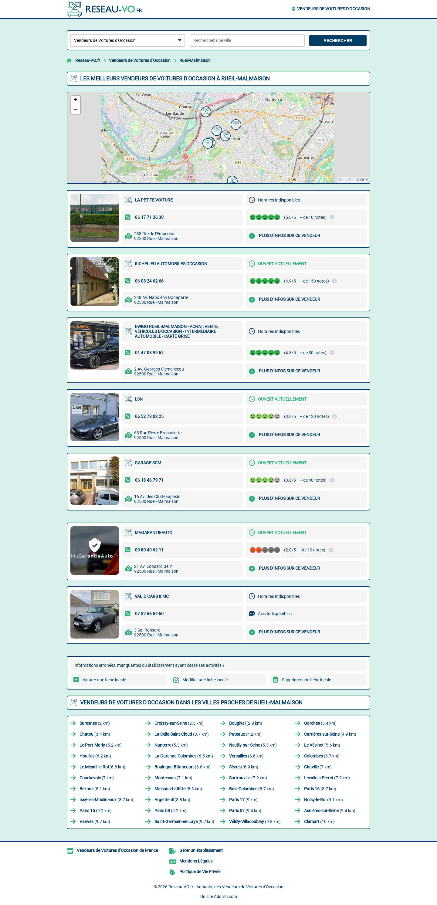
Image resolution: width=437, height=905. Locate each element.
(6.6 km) (246, 756)
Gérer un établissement (201, 850)
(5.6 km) (322, 745)
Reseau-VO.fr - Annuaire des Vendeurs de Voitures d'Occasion (225, 886)
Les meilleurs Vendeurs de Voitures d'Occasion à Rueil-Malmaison (175, 78)
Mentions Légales (195, 861)
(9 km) (243, 799)
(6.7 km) (322, 756)
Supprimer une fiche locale (306, 679)
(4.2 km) (245, 734)
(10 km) (319, 821)
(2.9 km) (245, 723)
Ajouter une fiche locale (104, 679)
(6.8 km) (102, 766)
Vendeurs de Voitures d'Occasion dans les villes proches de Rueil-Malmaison (191, 702)
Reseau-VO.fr (87, 60)
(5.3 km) (171, 745)
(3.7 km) (181, 734)
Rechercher (338, 40)
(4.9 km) (330, 734)
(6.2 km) (95, 756)
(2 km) (95, 723)
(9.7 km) (95, 821)
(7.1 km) (173, 777)
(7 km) (318, 766)
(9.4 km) (245, 810)
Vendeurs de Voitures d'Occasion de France (117, 850)
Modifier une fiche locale (205, 679)
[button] (231, 180)
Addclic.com (225, 896)
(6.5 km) (183, 756)
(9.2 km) (96, 810)
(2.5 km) (179, 723)
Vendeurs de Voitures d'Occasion (333, 8)
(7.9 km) (248, 777)
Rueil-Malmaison (195, 60)
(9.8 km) (255, 821)
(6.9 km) (243, 766)
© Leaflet (346, 180)
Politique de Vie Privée (199, 871)
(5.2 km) (101, 745)
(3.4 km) (320, 723)
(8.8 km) (172, 799)
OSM (364, 180)
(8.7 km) (251, 788)
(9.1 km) (323, 799)
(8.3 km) (178, 788)
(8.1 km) (95, 788)
